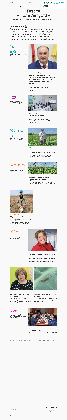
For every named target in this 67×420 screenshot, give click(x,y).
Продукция (19, 6)
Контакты (20, 406)
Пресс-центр (12, 406)
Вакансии (16, 406)
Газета (24, 406)
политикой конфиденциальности (53, 3)
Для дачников (12, 408)
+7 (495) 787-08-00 (51, 407)
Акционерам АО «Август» (14, 409)
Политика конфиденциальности (20, 408)
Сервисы (37, 6)
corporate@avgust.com (53, 408)
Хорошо (45, 6)
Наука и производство (29, 6)
